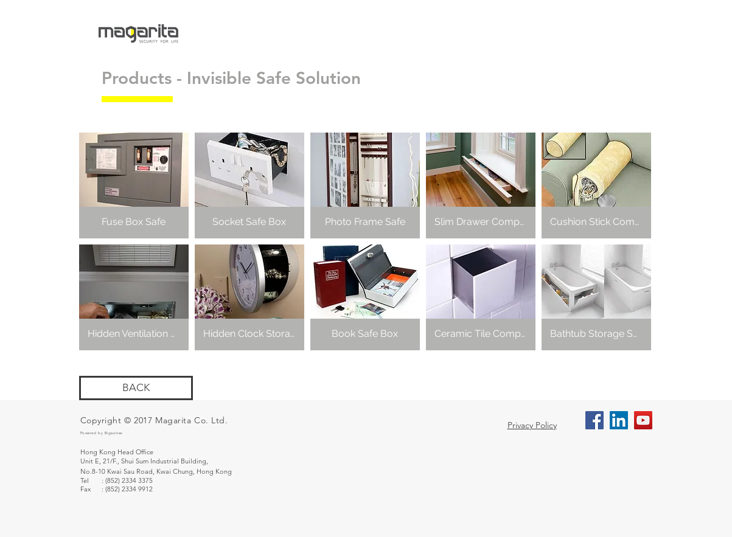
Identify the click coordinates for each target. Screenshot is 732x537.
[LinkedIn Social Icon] (619, 420)
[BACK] (136, 388)
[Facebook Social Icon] (594, 420)
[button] (134, 185)
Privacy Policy (532, 425)
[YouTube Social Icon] (643, 420)
